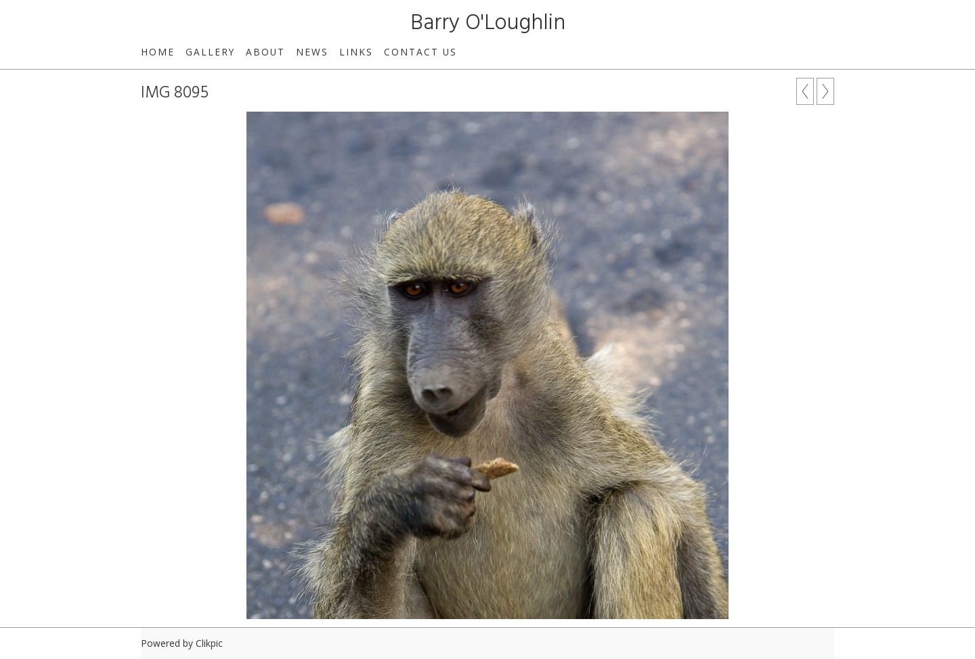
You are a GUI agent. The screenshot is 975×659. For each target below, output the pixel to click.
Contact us (420, 51)
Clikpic (209, 643)
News (312, 51)
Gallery (210, 51)
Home (158, 51)
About (265, 51)
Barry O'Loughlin (487, 23)
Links (356, 51)
